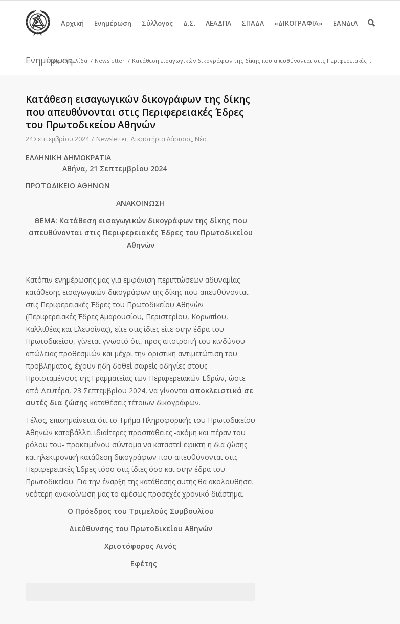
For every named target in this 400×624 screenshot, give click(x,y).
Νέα (201, 139)
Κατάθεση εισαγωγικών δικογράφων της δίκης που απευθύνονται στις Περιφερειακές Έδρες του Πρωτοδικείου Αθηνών (138, 112)
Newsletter (110, 60)
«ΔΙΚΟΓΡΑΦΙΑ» (298, 32)
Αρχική (72, 32)
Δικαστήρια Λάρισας (161, 139)
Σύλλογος (157, 32)
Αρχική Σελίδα (68, 60)
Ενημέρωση (113, 32)
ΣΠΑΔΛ (252, 32)
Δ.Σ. (189, 32)
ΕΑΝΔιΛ (345, 32)
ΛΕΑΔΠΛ (218, 32)
